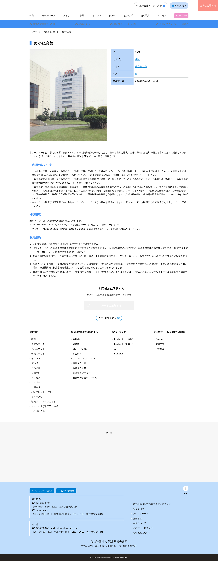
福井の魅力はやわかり (44, 24)
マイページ (182, 15)
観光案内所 (138, 509)
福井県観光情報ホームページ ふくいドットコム (48, 5)
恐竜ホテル (84, 24)
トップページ (35, 32)
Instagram (119, 353)
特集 (32, 15)
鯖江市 (143, 66)
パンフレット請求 (43, 490)
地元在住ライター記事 (125, 24)
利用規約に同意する (111, 288)
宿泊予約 (145, 15)
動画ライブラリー (82, 373)
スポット (67, 15)
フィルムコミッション (84, 358)
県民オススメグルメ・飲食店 (173, 24)
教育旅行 (77, 344)
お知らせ (35, 387)
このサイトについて (143, 528)
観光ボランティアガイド (43, 401)
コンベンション (80, 349)
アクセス (161, 15)
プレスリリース (141, 513)
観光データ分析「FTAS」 (85, 377)
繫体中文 (160, 344)
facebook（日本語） (124, 339)
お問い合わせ (67, 490)
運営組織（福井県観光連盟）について (152, 504)
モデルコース (48, 15)
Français (160, 349)
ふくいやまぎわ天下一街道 (44, 406)
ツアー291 (36, 397)
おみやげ (128, 15)
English (159, 339)
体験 (137, 59)
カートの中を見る (107, 318)
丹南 (137, 66)
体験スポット (38, 353)
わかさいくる (38, 411)
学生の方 (77, 353)
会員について (139, 523)
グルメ (112, 15)
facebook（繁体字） (124, 344)
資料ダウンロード (82, 363)
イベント (96, 15)
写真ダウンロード (51, 32)
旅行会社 (77, 339)
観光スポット (38, 349)
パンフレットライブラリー (44, 392)
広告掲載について (142, 533)
